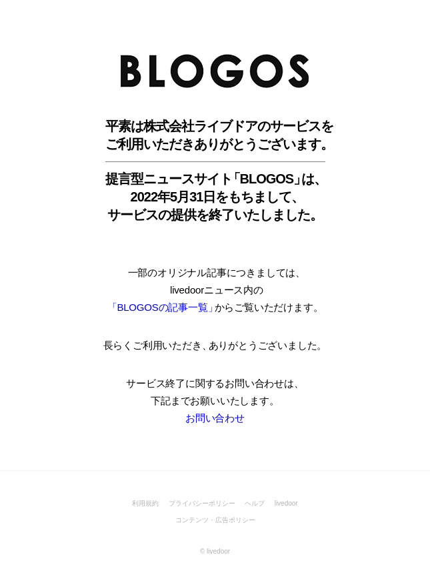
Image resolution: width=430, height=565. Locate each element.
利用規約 (145, 503)
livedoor (286, 503)
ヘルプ (255, 503)
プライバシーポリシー (202, 503)
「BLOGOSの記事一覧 (161, 307)
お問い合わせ (215, 418)
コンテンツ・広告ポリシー (215, 520)
